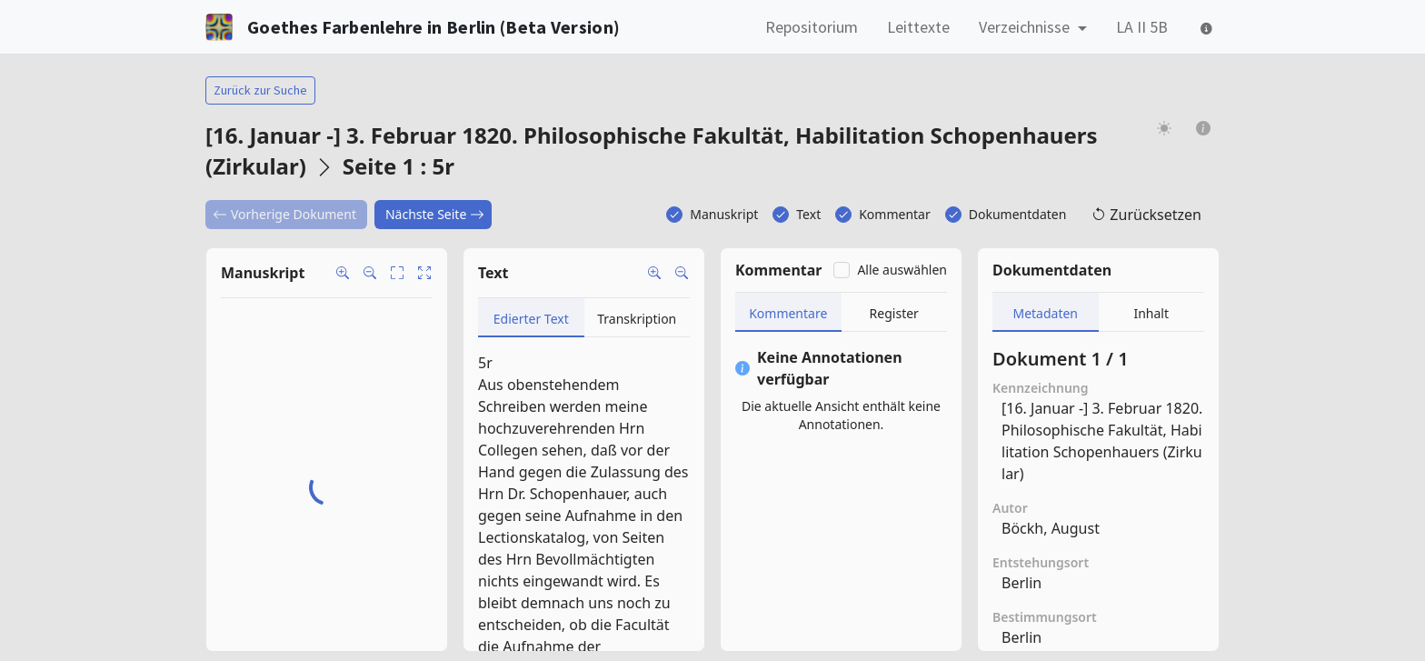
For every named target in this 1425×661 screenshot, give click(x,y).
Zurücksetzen (1146, 215)
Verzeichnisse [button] (1026, 26)
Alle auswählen (902, 269)
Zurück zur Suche (260, 90)
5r (485, 363)
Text (808, 214)
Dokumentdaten (1018, 214)
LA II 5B (1142, 26)
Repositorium (811, 26)
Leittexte (918, 26)
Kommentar (895, 214)
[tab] (531, 317)
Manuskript (724, 214)
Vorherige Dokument (284, 214)
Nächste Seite (434, 214)
